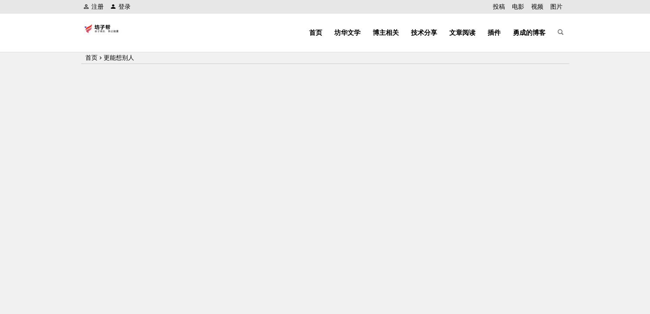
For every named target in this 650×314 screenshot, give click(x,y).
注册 (93, 6)
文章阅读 (462, 32)
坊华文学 (347, 32)
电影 (518, 6)
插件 (494, 32)
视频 (537, 6)
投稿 (499, 6)
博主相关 (386, 32)
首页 (315, 32)
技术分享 (424, 32)
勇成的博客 (529, 32)
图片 (556, 6)
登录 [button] (120, 6)
